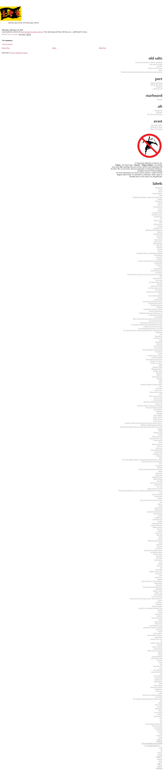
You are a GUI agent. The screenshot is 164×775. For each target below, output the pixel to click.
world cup (159, 730)
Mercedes (159, 373)
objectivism (158, 623)
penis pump (158, 637)
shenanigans (158, 679)
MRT (160, 365)
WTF (160, 458)
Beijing (159, 238)
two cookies (158, 712)
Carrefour (159, 257)
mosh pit (159, 616)
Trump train (158, 452)
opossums (159, 629)
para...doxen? (158, 633)
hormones (159, 585)
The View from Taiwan (154, 114)
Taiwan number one (155, 438)
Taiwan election (157, 436)
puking (160, 652)
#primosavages (157, 212)
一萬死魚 (159, 741)
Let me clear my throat (154, 355)
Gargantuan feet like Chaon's (152, 309)
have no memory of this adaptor (151, 581)
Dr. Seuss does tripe (155, 282)
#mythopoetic (157, 207)
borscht (159, 498)
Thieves (159, 446)
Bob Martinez (157, 243)
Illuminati (159, 332)
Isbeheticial (158, 336)
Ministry (159, 375)
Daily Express (157, 278)
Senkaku (159, 413)
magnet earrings (157, 606)
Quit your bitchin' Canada (153, 407)
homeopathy (158, 583)
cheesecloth (158, 508)
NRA (160, 380)
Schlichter (159, 411)
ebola (160, 542)
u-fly (160, 718)
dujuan (160, 539)
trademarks (158, 708)
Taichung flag (157, 432)
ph (161, 641)
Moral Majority (157, 376)
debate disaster (157, 527)
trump (160, 710)
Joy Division (158, 348)
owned (160, 631)
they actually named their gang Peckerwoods (147, 699)
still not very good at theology (152, 695)
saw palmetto (158, 676)
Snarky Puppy (157, 419)
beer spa (159, 486)
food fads (159, 558)
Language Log (157, 88)
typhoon (159, 714)
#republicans (158, 216)
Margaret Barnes (156, 369)
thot (161, 701)
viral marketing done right (153, 724)
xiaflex (160, 731)
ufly (161, 720)
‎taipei (160, 737)
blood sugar (158, 496)
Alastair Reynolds (156, 85)
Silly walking (158, 415)
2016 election (157, 224)
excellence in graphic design (153, 550)
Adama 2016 (158, 228)
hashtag (159, 579)
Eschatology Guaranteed (154, 292)
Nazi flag (159, 388)
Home (54, 48)
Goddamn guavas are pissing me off (150, 313)
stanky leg (159, 691)
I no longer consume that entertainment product (146, 324)
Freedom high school (155, 303)
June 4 (160, 191)
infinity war (158, 593)
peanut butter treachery (154, 635)
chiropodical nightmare (154, 512)
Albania (159, 232)
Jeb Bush (159, 344)
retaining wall (157, 666)
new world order (157, 618)
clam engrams (157, 513)
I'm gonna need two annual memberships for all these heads (142, 330)
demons (159, 529)
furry (160, 562)
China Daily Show (156, 127)
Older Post (102, 48)
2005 (160, 222)
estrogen (159, 546)
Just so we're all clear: (155, 68)
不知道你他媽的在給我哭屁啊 (151, 743)
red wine (159, 660)
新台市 (159, 759)
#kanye (160, 205)
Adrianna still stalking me (153, 230)
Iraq (161, 334)
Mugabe (159, 378)
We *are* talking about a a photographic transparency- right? (142, 459)
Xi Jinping (158, 465)
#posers (159, 211)
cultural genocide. (156, 525)
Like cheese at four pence (154, 359)
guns (160, 575)
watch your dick (157, 726)
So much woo (157, 421)
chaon (160, 506)
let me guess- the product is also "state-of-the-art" (146, 598)
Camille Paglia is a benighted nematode (149, 253)
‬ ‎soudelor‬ (159, 739)
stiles (160, 693)
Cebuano (159, 259)
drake (160, 537)
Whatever (159, 87)
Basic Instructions (156, 129)
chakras (159, 504)
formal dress (158, 560)
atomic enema (157, 479)
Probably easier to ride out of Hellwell (149, 405)
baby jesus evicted (156, 483)
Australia (159, 236)
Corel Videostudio (156, 270)
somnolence (158, 689)
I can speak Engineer (155, 321)
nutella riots (158, 621)
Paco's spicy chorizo (155, 396)
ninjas (160, 620)
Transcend (159, 448)
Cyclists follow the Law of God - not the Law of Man (144, 274)
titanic (160, 703)
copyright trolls (157, 519)
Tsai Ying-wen (157, 454)
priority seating (157, 647)
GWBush (159, 307)
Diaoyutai (159, 280)
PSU (160, 394)
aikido (160, 471)
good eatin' (158, 569)
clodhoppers (158, 517)
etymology (158, 548)
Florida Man (158, 299)
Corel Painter (158, 268)
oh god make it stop (155, 625)
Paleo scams (158, 398)
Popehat (159, 99)
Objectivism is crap (156, 392)
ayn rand (159, 481)
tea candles (158, 697)
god (161, 567)
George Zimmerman (155, 311)
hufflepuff (159, 589)
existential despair (156, 552)
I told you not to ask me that (153, 326)
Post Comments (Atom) (19, 53)
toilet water (158, 704)
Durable (159, 284)
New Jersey (158, 390)
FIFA (160, 294)
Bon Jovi (159, 245)
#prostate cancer (157, 214)
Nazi (160, 386)
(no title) (159, 66)
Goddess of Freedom (155, 315)
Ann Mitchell (158, 234)
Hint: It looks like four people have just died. (147, 319)
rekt (161, 664)
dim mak (159, 535)
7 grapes (159, 226)
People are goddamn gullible (153, 402)
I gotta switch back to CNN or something (148, 62)
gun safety (159, 573)
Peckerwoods (158, 400)
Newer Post (6, 48)
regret (160, 662)
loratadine (159, 604)
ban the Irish (158, 485)
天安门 (159, 752)
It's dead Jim (158, 338)
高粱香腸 (159, 768)
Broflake (159, 247)
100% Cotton (158, 220)
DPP (160, 276)
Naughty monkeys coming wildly (151, 384)
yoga (160, 733)
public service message (154, 650)
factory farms (158, 554)
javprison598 (158, 594)
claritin (160, 515)
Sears (160, 70)
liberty (160, 600)
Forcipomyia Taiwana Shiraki (152, 301)
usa (161, 722)
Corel (160, 267)
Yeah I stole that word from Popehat (150, 469)
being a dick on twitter (155, 488)
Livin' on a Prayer (156, 363)
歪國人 (159, 764)
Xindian (159, 467)
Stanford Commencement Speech (151, 425)
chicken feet (158, 510)
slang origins (158, 685)
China (160, 189)
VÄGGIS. (159, 456)
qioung (160, 654)
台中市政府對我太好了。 (153, 746)
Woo (160, 463)
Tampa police (157, 440)
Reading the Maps (156, 83)
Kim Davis (158, 351)
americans (159, 473)
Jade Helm (158, 342)
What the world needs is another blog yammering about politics (141, 72)
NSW (160, 382)
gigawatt (159, 566)
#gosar (160, 203)
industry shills (157, 591)
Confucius (159, 265)
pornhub (159, 645)
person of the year (156, 639)
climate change (157, 193)
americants (158, 475)
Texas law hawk (157, 444)
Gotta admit (158, 317)
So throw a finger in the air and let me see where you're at (143, 423)
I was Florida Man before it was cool (150, 328)
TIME (160, 430)
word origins (158, 728)
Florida (160, 297)
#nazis (160, 209)
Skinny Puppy (157, 417)
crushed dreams (157, 523)
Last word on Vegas (155, 64)
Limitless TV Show (156, 361)
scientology (158, 677)
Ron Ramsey (158, 409)
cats (161, 502)
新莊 (160, 761)
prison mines (158, 648)
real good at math (156, 658)
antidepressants (157, 477)
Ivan (160, 340)
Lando (160, 353)
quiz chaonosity (157, 656)
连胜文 (159, 766)
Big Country (158, 241)
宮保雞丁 (159, 757)
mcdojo (159, 610)
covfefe (159, 521)
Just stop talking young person (152, 349)
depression (158, 533)
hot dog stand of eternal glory (152, 587)
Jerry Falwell (158, 346)
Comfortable (158, 263)
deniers (160, 531)
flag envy (159, 556)
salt (161, 674)
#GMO (160, 199)
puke (160, 195)
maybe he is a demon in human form (150, 608)
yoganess (159, 735)
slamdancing (158, 681)
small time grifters (156, 687)
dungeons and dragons (155, 540)
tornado (159, 706)
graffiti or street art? (155, 571)
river (160, 668)
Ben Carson (158, 240)
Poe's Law (159, 403)
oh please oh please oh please (152, 627)
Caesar (160, 251)
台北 (160, 748)
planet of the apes (156, 643)
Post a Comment (7, 44)
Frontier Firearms (156, 305)
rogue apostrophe (156, 672)
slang (160, 683)
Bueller (159, 249)
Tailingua (159, 112)
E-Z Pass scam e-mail (155, 288)
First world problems (155, 295)
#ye (161, 218)
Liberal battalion (156, 357)
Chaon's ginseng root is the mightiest (150, 261)
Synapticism (158, 110)
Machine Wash (157, 367)
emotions (159, 544)
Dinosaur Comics (156, 125)
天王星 (159, 755)
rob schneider (157, 670)
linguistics (159, 602)
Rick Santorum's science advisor (32, 32)
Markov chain (157, 371)
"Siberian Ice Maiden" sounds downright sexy (147, 197)
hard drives (158, 577)
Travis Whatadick (156, 450)
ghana (160, 564)
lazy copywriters (156, 596)
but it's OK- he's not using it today (151, 500)
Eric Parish (158, 290)
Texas (160, 442)
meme (160, 612)
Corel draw (158, 272)
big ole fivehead (157, 494)
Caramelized (158, 255)
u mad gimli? (158, 716)
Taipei (160, 434)
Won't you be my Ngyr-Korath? (152, 461)
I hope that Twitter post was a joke (151, 322)
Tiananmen (158, 187)
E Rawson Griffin (156, 286)
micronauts (158, 614)
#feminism (158, 201)
